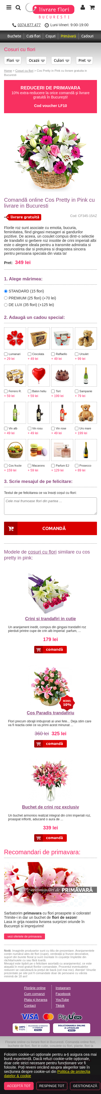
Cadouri (87, 36)
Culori (59, 60)
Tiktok (60, 1006)
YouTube (62, 1000)
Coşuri (50, 36)
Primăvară (68, 36)
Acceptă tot (19, 1086)
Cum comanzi (34, 994)
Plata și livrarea (35, 1000)
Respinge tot (51, 1086)
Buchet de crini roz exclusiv (50, 807)
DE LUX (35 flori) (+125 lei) (31, 305)
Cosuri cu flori (24, 70)
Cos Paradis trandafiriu (50, 713)
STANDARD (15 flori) (26, 291)
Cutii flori (33, 36)
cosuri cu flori (42, 552)
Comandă (54, 528)
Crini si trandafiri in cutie (50, 618)
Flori (10, 60)
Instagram (63, 988)
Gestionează (85, 1086)
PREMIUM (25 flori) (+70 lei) (32, 298)
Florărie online (35, 988)
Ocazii (34, 60)
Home (8, 70)
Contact (30, 1006)
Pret (82, 60)
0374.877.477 (29, 25)
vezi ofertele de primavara (24, 936)
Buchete (14, 36)
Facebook (63, 994)
